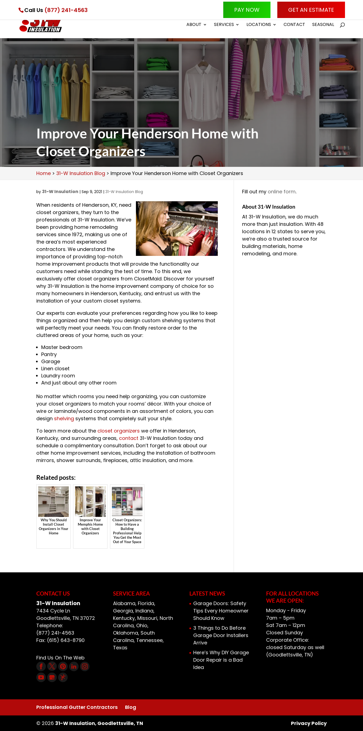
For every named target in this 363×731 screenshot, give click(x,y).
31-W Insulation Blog (124, 191)
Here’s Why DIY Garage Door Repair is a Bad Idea (221, 660)
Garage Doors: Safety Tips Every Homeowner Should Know (221, 611)
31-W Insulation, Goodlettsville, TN (99, 723)
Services (224, 25)
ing (70, 418)
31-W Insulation (60, 191)
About (193, 25)
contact (128, 438)
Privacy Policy (309, 723)
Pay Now (247, 10)
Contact (294, 25)
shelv (60, 418)
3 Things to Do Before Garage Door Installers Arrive (220, 635)
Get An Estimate (311, 10)
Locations (258, 25)
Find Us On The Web (60, 657)
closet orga (111, 430)
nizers (133, 430)
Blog (130, 707)
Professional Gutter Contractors (77, 707)
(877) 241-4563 (66, 10)
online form (282, 191)
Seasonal (323, 25)
